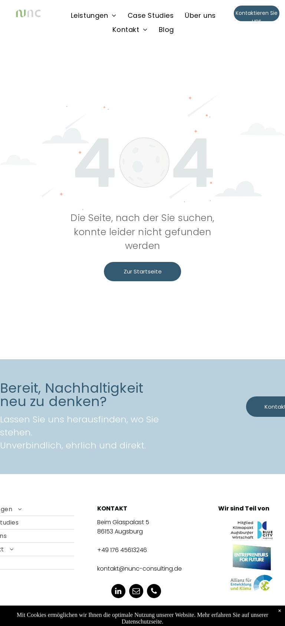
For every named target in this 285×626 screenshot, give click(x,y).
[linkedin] (118, 592)
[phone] (154, 592)
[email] (136, 592)
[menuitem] (93, 15)
